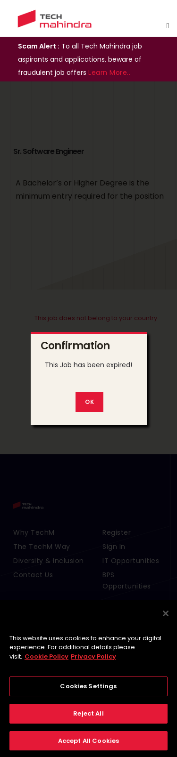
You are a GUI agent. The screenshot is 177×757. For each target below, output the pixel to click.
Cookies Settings (88, 690)
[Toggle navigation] (167, 26)
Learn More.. (109, 72)
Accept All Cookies (88, 745)
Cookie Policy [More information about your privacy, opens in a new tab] (46, 660)
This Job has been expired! (88, 365)
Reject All (88, 717)
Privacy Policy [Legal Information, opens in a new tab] (93, 660)
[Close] (165, 617)
